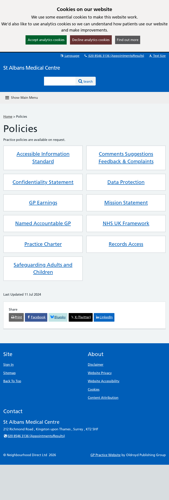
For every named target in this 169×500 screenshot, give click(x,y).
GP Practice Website (105, 455)
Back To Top (12, 381)
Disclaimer (95, 364)
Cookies (93, 389)
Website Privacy (100, 373)
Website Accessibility (103, 381)
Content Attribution (103, 398)
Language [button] (69, 56)
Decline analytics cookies (91, 40)
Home (7, 116)
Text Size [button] (157, 56)
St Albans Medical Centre (31, 68)
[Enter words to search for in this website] (60, 81)
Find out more (127, 40)
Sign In (8, 364)
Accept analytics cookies (46, 40)
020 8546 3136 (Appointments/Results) (114, 56)
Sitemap (9, 373)
